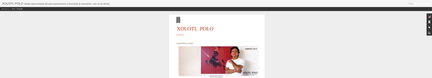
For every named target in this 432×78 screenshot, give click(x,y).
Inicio (13, 9)
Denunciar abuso (231, 76)
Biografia (20, 9)
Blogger (224, 76)
